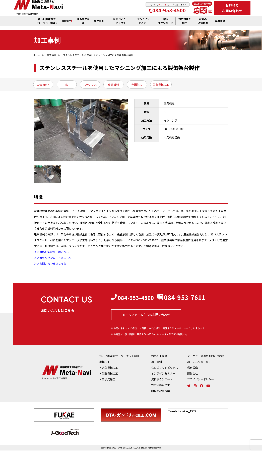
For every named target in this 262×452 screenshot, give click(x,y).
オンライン (143, 23)
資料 (165, 23)
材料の (203, 23)
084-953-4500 (167, 10)
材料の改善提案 (160, 392)
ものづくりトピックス (164, 369)
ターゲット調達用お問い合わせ (206, 357)
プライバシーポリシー (200, 381)
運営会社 (192, 375)
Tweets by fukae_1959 (182, 413)
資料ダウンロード (162, 381)
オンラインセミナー (163, 375)
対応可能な (184, 23)
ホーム (36, 55)
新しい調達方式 (46, 23)
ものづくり (119, 23)
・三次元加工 (107, 381)
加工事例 (99, 23)
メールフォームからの (146, 315)
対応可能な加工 (160, 387)
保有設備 (220, 23)
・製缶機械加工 (108, 375)
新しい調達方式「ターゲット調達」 (120, 357)
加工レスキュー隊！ (199, 363)
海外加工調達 (83, 23)
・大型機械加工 (108, 369)
